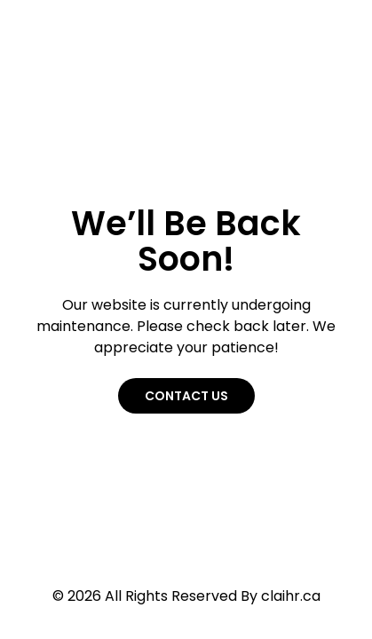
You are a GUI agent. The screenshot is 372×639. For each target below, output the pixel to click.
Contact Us (186, 396)
